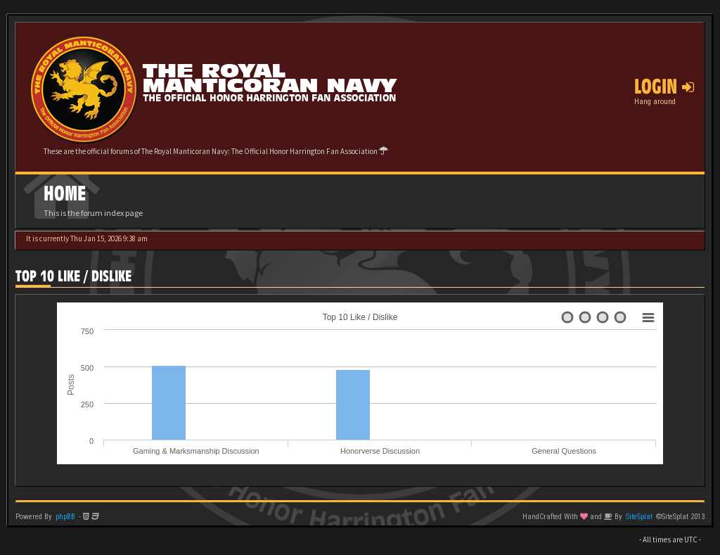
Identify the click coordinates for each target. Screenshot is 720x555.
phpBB (65, 516)
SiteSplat (639, 516)
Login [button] (664, 86)
